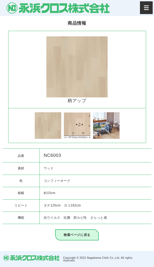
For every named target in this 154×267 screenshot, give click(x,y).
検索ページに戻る (77, 235)
